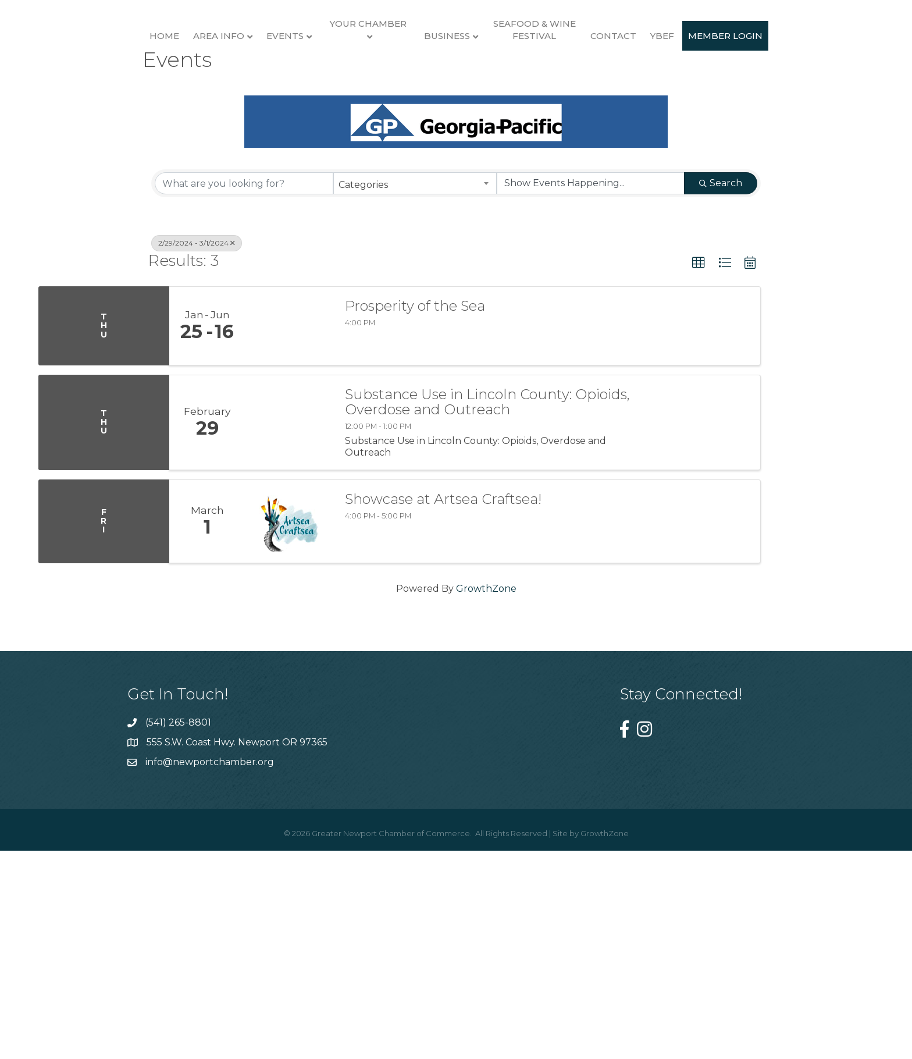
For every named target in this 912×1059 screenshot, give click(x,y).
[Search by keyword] (244, 398)
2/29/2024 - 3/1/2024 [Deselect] (196, 457)
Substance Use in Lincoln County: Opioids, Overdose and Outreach (487, 616)
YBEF (794, 91)
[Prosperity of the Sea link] (289, 540)
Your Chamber (325, 79)
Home (121, 91)
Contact (745, 91)
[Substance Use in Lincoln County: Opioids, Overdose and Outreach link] (289, 636)
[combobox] (415, 398)
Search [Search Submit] (720, 397)
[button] (698, 477)
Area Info (175, 91)
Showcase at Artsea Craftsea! (443, 713)
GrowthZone (486, 802)
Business (578, 91)
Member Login (456, 190)
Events (242, 91)
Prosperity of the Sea (415, 520)
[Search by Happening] (591, 398)
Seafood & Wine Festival (665, 85)
